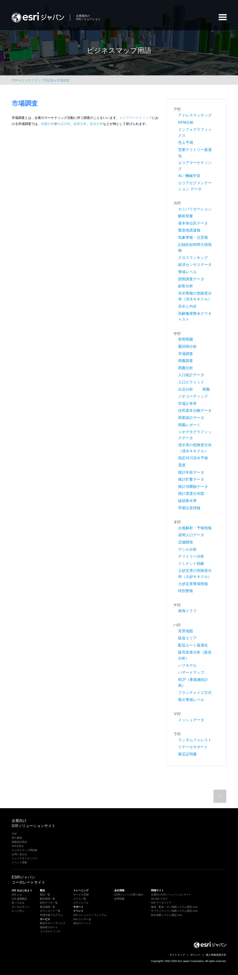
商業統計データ (191, 418)
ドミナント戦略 (191, 564)
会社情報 (119, 890)
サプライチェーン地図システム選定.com (174, 910)
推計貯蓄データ (191, 479)
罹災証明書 (187, 754)
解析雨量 (185, 216)
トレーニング (81, 890)
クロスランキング (193, 258)
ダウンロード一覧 (50, 910)
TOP (15, 80)
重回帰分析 (187, 346)
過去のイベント (82, 923)
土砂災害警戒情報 (193, 584)
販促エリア (187, 638)
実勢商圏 (185, 339)
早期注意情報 (189, 508)
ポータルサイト (21, 906)
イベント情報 (19, 862)
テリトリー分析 (191, 556)
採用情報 (119, 898)
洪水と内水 (187, 306)
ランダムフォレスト (195, 740)
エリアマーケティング (135, 118)
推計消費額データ (193, 487)
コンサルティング (50, 931)
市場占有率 (187, 403)
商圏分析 (47, 124)
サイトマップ (177, 954)
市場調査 (185, 354)
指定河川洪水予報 (193, 458)
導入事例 (17, 837)
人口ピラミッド (191, 382)
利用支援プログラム (51, 915)
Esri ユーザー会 (82, 919)
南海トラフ (187, 611)
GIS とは (17, 894)
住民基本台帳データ (195, 410)
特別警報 (185, 591)
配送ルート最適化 (193, 645)
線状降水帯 (187, 501)
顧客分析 (80, 124)
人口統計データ (191, 375)
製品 (42, 890)
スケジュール (81, 902)
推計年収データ (191, 472)
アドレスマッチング (195, 115)
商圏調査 (185, 361)
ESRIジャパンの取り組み (128, 894)
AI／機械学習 (189, 176)
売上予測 (185, 142)
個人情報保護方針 (216, 954)
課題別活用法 (19, 842)
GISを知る (18, 845)
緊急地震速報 (189, 230)
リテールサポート (193, 747)
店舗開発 (185, 542)
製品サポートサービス (53, 923)
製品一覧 (45, 894)
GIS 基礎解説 (19, 898)
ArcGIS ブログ (159, 898)
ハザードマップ (191, 672)
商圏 (206, 389)
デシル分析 (187, 549)
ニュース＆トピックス (24, 858)
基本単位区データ (193, 223)
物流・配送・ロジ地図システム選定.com (174, 906)
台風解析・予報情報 (195, 528)
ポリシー (195, 954)
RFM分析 (186, 122)
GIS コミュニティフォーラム (90, 915)
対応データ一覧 (49, 902)
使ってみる (18, 902)
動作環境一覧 (47, 898)
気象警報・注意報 (193, 237)
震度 (182, 465)
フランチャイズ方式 (195, 693)
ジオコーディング (193, 396)
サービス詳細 (81, 894)
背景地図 (185, 631)
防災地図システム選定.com (166, 915)
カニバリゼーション (195, 209)
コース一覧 (79, 898)
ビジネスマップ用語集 (24, 850)
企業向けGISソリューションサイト (171, 894)
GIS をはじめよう (22, 890)
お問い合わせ (19, 854)
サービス (45, 919)
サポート (78, 906)
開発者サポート (49, 927)
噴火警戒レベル (191, 700)
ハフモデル (187, 665)
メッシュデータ (191, 720)
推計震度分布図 (191, 494)
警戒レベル (187, 272)
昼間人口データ (191, 535)
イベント (78, 910)
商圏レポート (189, 425)
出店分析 (63, 124)
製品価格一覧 (47, 906)
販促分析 (96, 124)
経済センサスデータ (195, 265)
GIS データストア (161, 902)
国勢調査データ (191, 279)
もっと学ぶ (18, 910)
